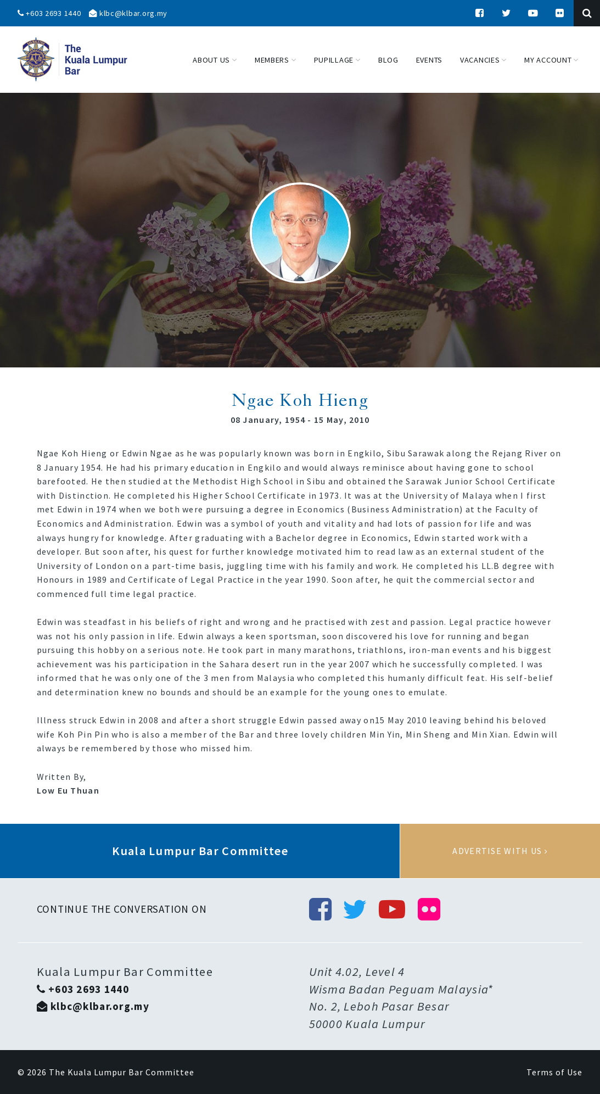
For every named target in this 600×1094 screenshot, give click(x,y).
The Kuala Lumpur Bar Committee (121, 1072)
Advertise (500, 851)
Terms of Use (554, 1072)
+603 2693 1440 (49, 13)
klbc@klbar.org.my (128, 13)
